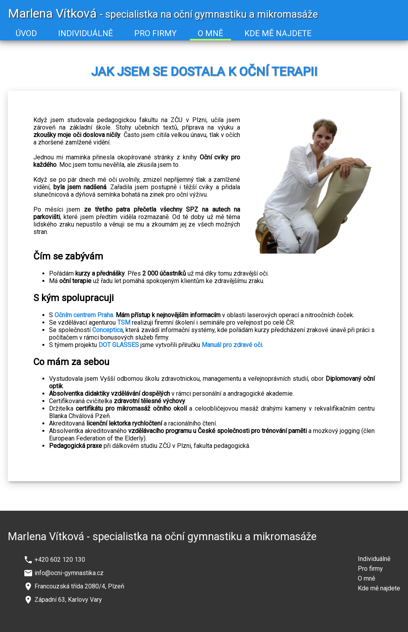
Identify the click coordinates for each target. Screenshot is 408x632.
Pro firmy (370, 568)
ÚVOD (26, 33)
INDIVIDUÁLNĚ (85, 33)
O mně (366, 578)
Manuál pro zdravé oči (232, 345)
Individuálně (374, 559)
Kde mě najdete (379, 588)
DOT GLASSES (118, 345)
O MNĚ (210, 33)
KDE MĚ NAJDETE (277, 33)
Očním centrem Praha (84, 315)
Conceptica (107, 330)
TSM (123, 322)
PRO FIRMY (155, 33)
